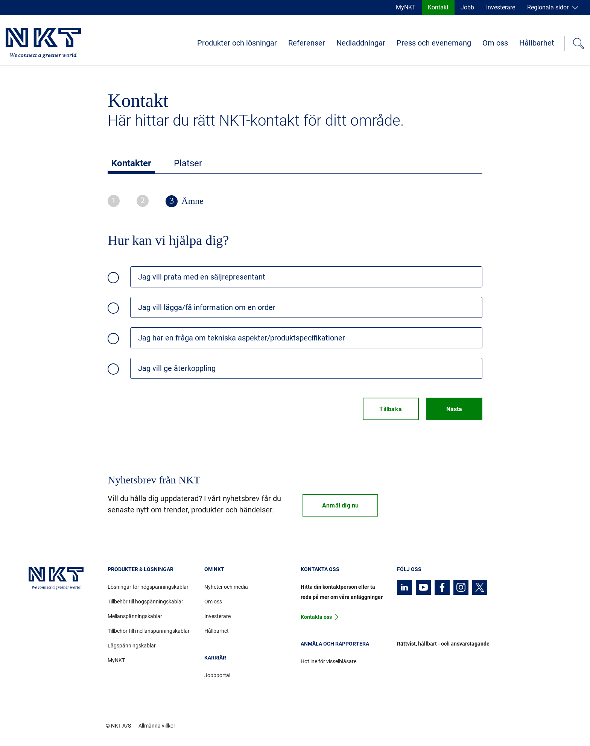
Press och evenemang (434, 42)
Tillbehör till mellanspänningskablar (149, 631)
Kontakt (438, 7)
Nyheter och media (226, 587)
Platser (188, 163)
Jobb (467, 7)
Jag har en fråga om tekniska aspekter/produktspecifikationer (241, 337)
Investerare (500, 7)
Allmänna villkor (156, 726)
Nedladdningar (360, 42)
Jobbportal (217, 675)
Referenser (306, 42)
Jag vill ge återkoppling (177, 368)
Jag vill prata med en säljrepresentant (201, 276)
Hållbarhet (536, 42)
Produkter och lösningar (237, 42)
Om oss (495, 42)
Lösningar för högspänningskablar (148, 587)
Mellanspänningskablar (135, 616)
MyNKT (406, 7)
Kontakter (131, 163)
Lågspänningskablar (132, 646)
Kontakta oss (316, 617)
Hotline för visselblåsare (328, 661)
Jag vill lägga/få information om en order (206, 307)
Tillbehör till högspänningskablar (145, 602)
